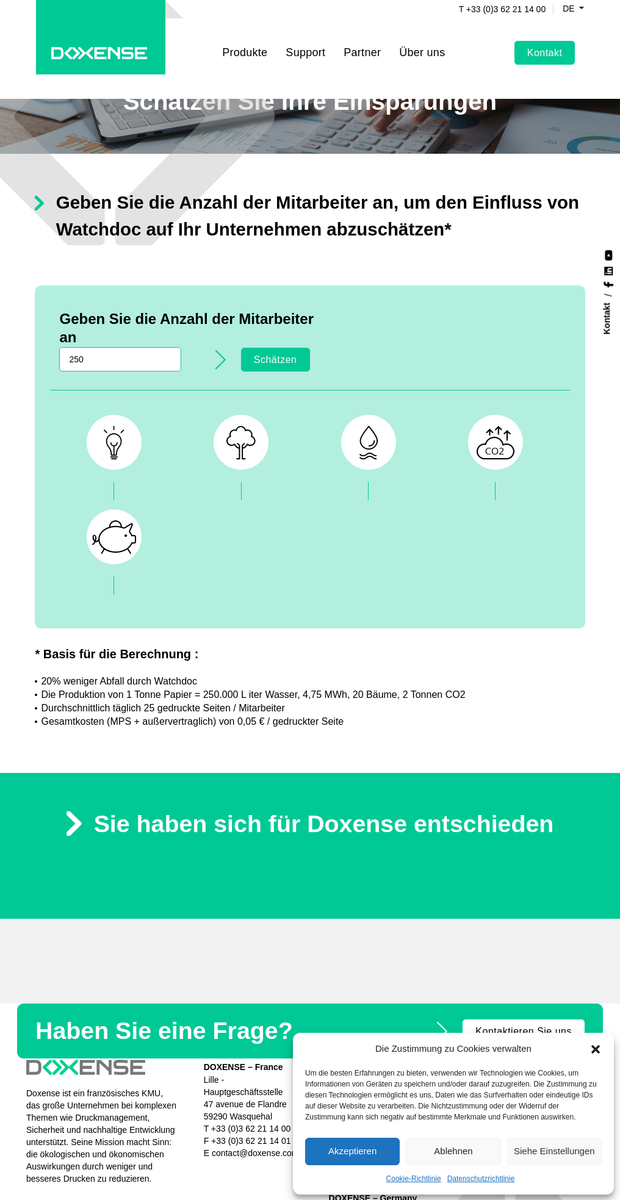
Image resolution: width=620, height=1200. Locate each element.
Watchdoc (436, 949)
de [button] (560, 8)
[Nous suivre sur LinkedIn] (609, 270)
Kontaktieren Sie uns (523, 915)
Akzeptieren (352, 1151)
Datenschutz (235, 1179)
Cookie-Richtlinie (413, 1178)
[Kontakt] (609, 319)
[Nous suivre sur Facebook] (609, 283)
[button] (595, 1048)
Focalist (431, 961)
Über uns (434, 1022)
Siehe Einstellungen (554, 1151)
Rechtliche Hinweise (165, 1179)
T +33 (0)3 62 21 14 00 (492, 9)
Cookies (282, 1179)
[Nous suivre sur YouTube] (609, 254)
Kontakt (543, 40)
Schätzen (528, 325)
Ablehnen (453, 1151)
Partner (362, 40)
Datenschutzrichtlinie (481, 1178)
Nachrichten (440, 1010)
